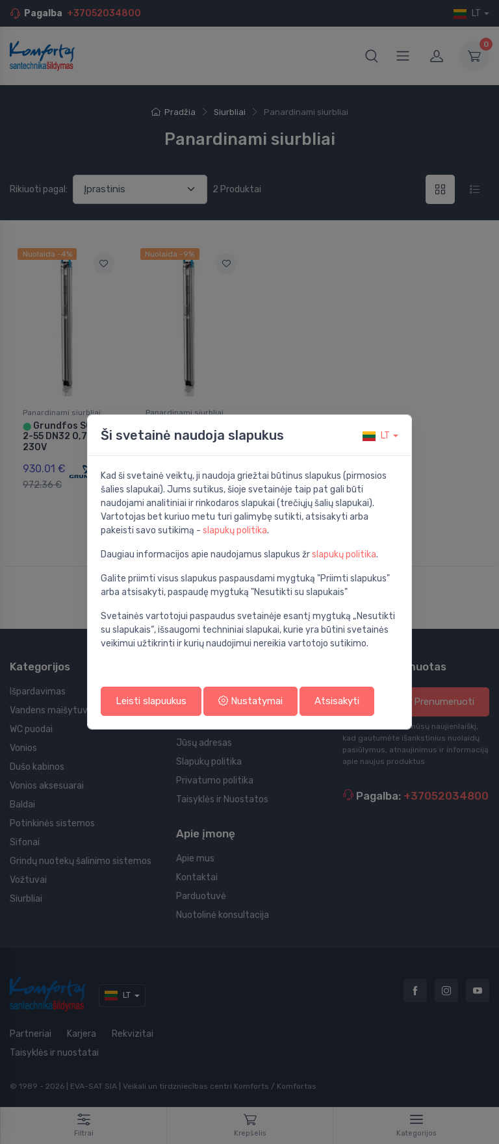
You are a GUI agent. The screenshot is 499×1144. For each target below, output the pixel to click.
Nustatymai (250, 701)
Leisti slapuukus (151, 701)
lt (376, 435)
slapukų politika (235, 530)
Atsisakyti (336, 701)
